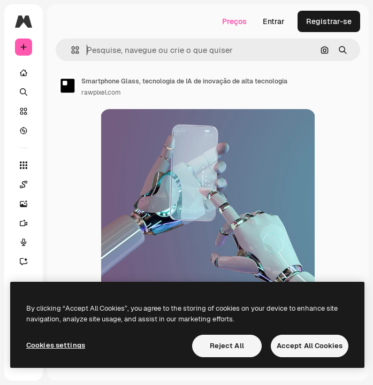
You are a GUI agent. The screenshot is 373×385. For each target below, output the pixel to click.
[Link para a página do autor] (67, 85)
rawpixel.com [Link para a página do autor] (101, 92)
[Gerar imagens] (29, 203)
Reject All (227, 345)
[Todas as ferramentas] (23, 165)
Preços (234, 21)
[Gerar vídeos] (29, 223)
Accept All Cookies (309, 345)
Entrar (274, 21)
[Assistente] (29, 261)
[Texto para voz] (29, 242)
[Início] (23, 72)
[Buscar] (23, 92)
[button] (71, 50)
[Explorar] (23, 130)
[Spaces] (29, 184)
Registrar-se (329, 21)
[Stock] (23, 111)
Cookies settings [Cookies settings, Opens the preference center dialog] (55, 345)
